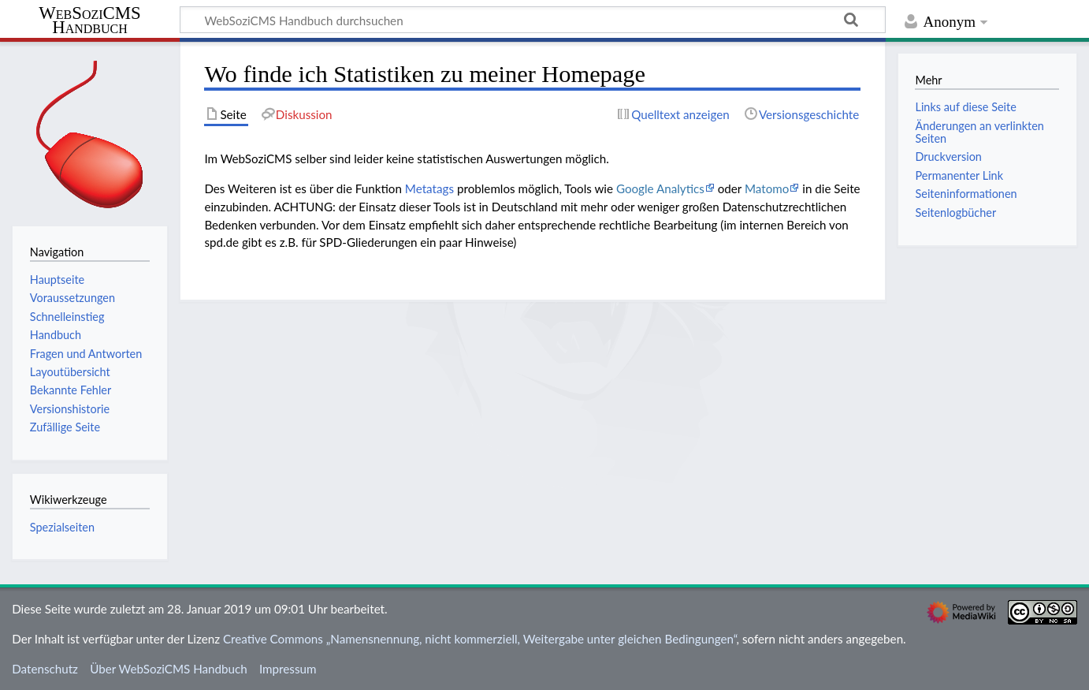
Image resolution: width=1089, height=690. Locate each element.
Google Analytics (660, 188)
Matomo (767, 188)
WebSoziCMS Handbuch (89, 20)
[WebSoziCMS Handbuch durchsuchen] (532, 19)
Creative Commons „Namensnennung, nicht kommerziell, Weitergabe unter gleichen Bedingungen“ (480, 639)
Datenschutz (45, 669)
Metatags (429, 188)
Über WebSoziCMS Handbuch (168, 669)
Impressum (288, 669)
